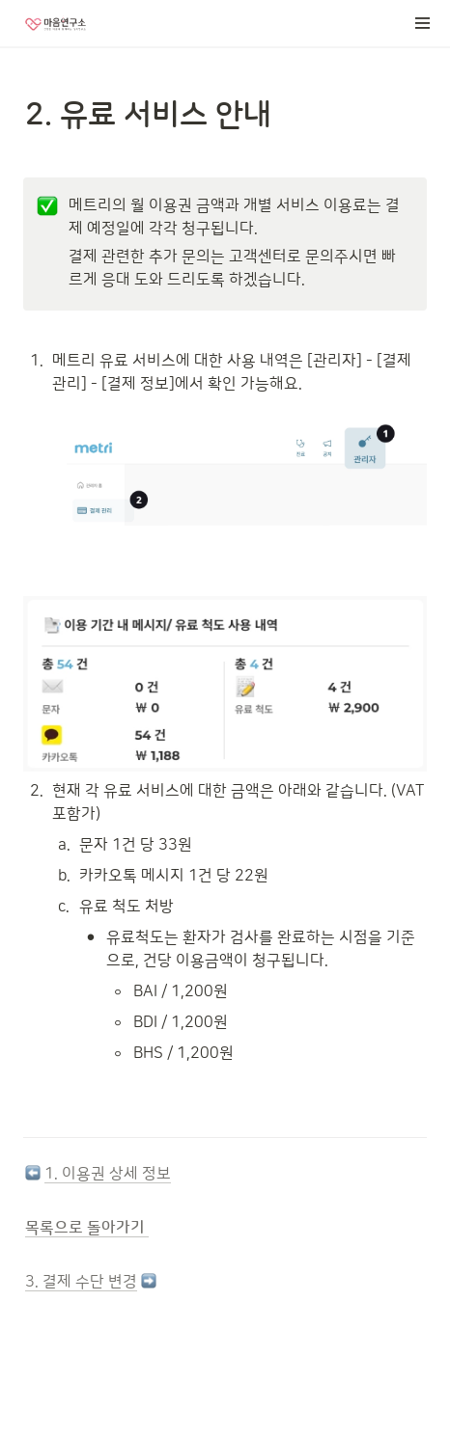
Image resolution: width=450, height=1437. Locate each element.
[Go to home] (55, 23)
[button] (422, 23)
